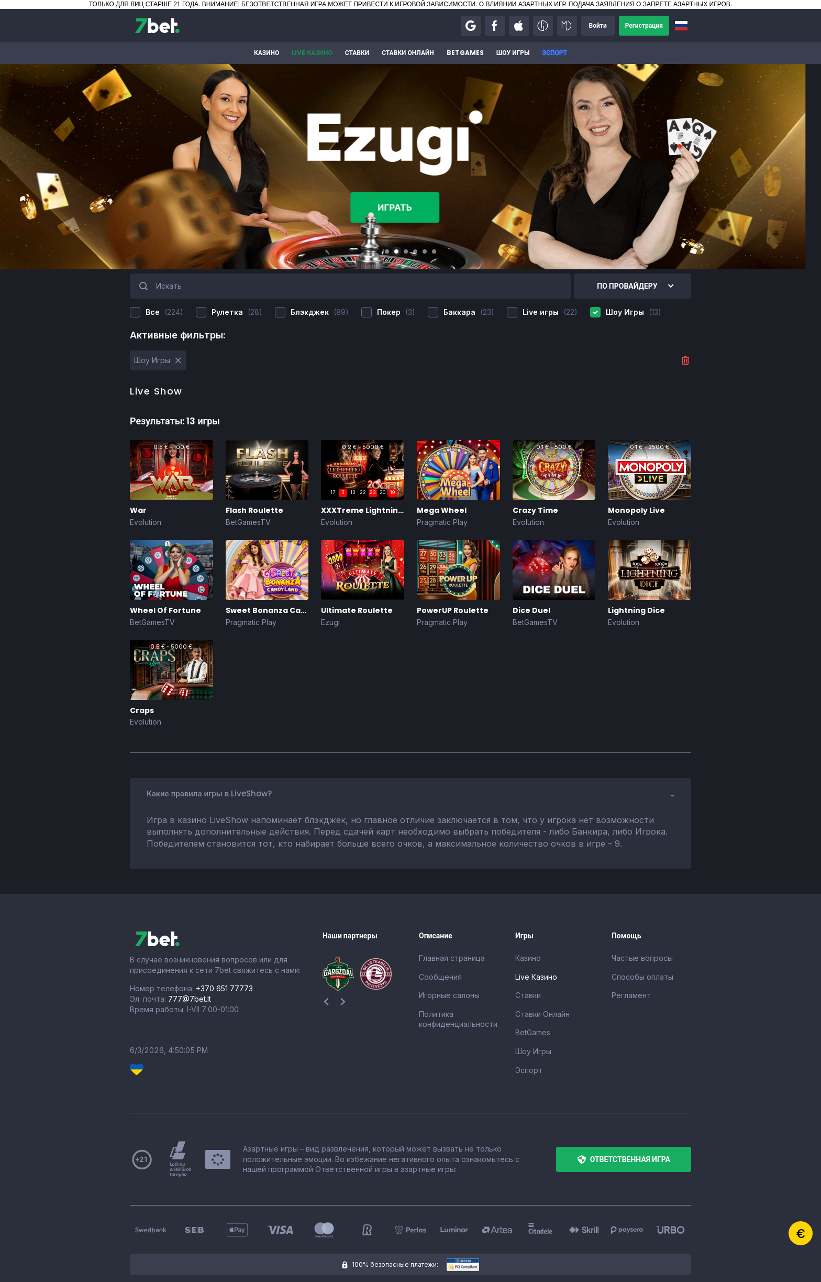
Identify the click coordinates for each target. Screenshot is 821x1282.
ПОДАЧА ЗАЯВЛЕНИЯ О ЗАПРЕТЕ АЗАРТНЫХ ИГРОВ (649, 4)
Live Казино (312, 52)
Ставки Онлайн (408, 52)
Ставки (357, 52)
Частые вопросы (642, 958)
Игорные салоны (449, 995)
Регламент (631, 995)
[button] (471, 26)
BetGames (465, 52)
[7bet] (157, 25)
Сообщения (440, 976)
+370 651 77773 (224, 988)
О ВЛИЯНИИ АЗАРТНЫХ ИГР (522, 4)
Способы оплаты (642, 976)
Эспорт (554, 52)
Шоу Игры (513, 52)
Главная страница (452, 958)
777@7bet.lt (189, 998)
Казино (266, 52)
